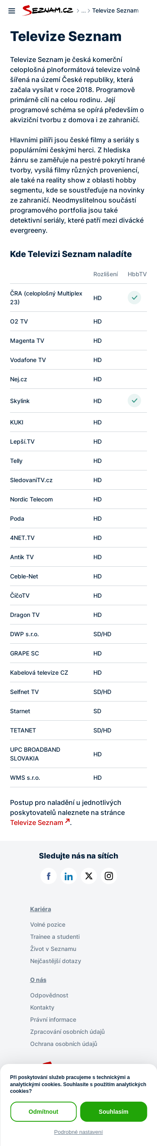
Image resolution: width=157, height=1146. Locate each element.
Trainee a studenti (55, 936)
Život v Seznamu (53, 948)
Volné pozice (47, 924)
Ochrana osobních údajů (63, 1043)
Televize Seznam (36, 822)
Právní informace (53, 1019)
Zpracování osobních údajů (67, 1031)
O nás (38, 979)
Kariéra (40, 908)
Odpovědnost (49, 995)
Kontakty (42, 1007)
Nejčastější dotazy (55, 960)
